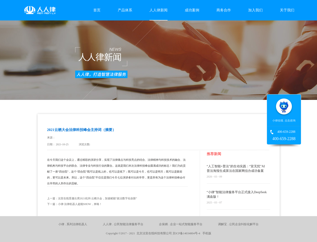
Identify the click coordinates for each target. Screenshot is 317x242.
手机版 (206, 233)
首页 (97, 10)
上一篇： (92, 198)
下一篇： (74, 204)
